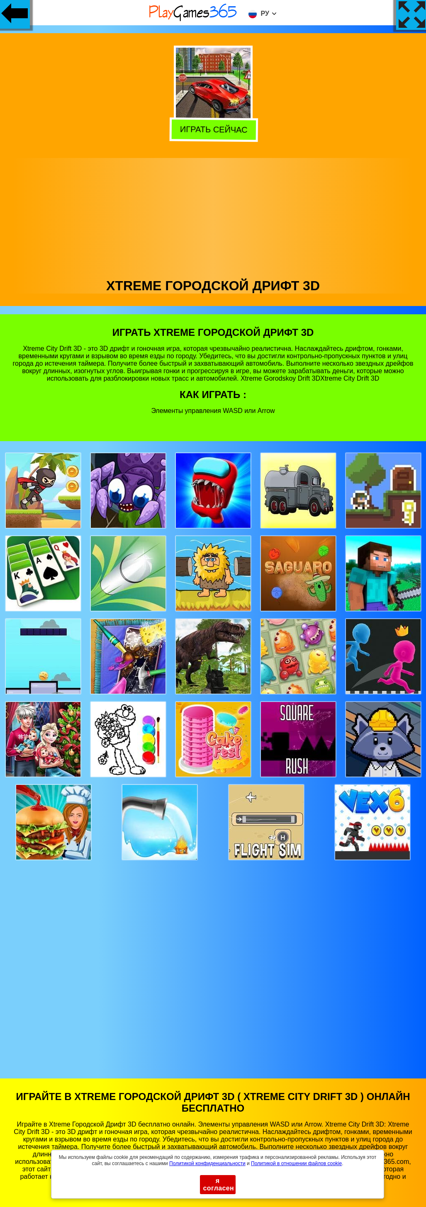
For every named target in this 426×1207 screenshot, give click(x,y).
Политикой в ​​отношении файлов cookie (296, 1163)
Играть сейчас (212, 129)
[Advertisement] (213, 216)
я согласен (218, 1184)
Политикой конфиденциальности (207, 1163)
